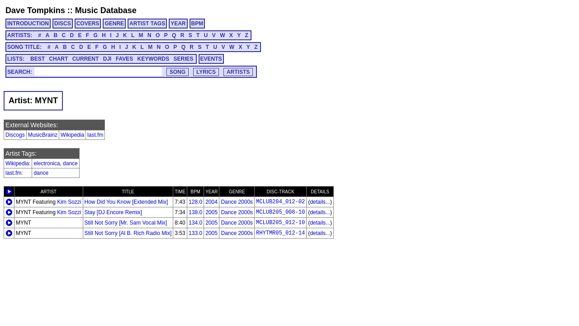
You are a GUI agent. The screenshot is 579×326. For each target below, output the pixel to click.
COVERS (88, 23)
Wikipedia (72, 135)
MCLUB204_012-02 (280, 202)
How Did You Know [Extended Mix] (126, 202)
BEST (37, 59)
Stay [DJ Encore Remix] (113, 212)
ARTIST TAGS (147, 23)
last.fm (95, 135)
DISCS (62, 23)
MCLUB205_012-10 (280, 223)
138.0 (195, 212)
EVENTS (211, 59)
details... (320, 202)
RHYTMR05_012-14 (280, 233)
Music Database (106, 10)
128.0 (195, 202)
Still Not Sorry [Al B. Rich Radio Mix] (128, 233)
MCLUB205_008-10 (280, 212)
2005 (211, 212)
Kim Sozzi (69, 202)
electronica (46, 163)
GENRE (114, 23)
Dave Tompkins (35, 10)
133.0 (195, 233)
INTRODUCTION (28, 23)
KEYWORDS (154, 59)
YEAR (178, 23)
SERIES (184, 59)
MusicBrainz (42, 135)
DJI (107, 59)
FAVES (124, 59)
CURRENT (85, 59)
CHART (58, 59)
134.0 (195, 223)
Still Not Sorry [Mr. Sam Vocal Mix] (126, 223)
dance (70, 163)
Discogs (15, 135)
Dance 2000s (237, 202)
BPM (197, 23)
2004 (211, 202)
